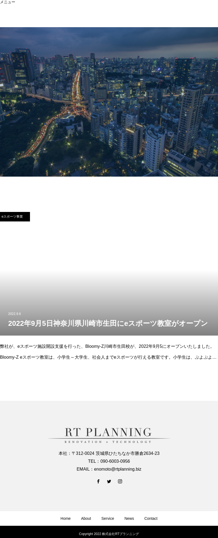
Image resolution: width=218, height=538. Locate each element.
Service (6, 13)
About (5, 9)
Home (5, 6)
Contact (6, 21)
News (5, 17)
